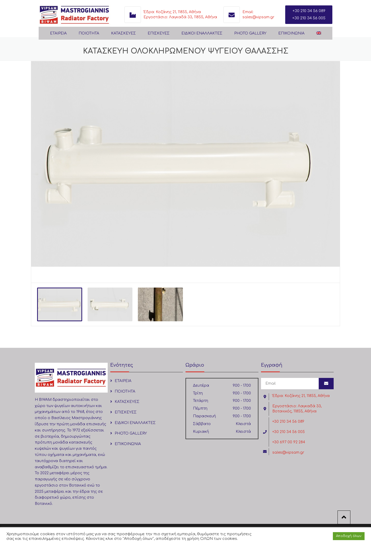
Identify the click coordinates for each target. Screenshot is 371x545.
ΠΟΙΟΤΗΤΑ (89, 33)
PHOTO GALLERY (250, 33)
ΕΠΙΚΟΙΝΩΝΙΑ (291, 33)
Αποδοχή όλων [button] (348, 536)
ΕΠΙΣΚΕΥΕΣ (159, 33)
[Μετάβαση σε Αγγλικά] (318, 33)
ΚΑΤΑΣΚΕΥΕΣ (123, 33)
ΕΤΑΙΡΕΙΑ (58, 33)
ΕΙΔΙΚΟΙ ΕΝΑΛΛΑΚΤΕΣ (201, 33)
